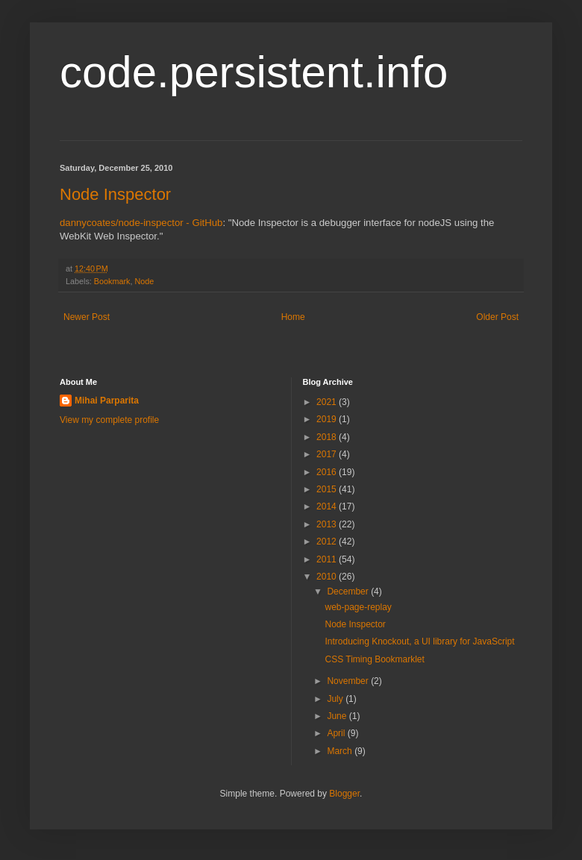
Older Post (497, 317)
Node (144, 281)
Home (293, 317)
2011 (327, 559)
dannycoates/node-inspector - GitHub (141, 222)
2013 (327, 524)
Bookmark (112, 281)
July (336, 699)
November (349, 681)
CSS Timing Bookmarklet (374, 659)
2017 (327, 454)
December (349, 591)
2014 (327, 506)
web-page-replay (358, 607)
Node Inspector (115, 194)
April (337, 733)
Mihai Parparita (107, 400)
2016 (327, 472)
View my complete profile (109, 420)
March (340, 751)
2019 (327, 419)
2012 (327, 541)
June (337, 716)
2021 (327, 402)
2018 (327, 437)
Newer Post (86, 317)
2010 (327, 576)
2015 (327, 489)
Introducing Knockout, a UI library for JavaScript (419, 641)
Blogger (344, 793)
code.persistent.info (254, 72)
